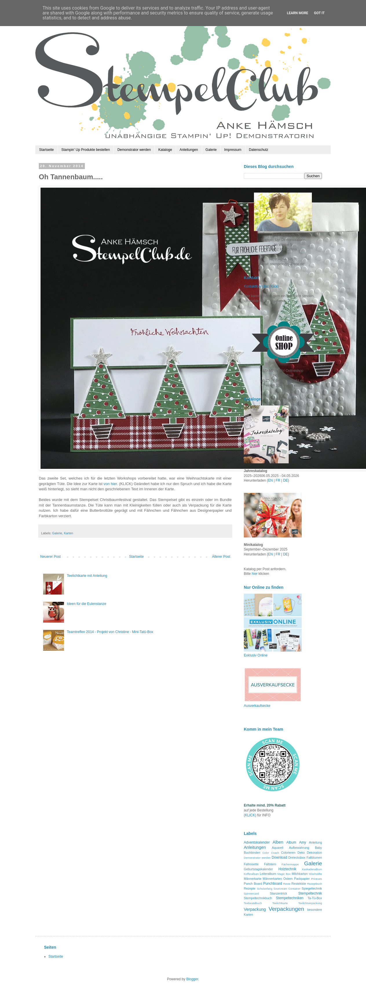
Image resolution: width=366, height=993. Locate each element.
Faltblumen (314, 857)
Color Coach (270, 852)
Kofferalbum (251, 873)
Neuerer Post (50, 557)
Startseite (46, 150)
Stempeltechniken (289, 898)
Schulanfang (264, 888)
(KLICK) (250, 815)
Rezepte (249, 888)
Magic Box (284, 873)
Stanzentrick (278, 893)
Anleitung (315, 842)
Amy (302, 842)
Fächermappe (290, 864)
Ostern (287, 878)
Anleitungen (189, 150)
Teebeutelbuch (253, 903)
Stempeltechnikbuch (258, 898)
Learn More (297, 13)
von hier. (111, 484)
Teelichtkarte (280, 903)
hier (255, 574)
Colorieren (288, 852)
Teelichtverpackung (310, 903)
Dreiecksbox (296, 857)
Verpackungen (286, 909)
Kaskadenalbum (312, 869)
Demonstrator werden (134, 150)
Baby (318, 847)
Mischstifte (315, 873)
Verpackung (255, 909)
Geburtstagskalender (258, 869)
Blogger (192, 979)
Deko (301, 852)
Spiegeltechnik (312, 888)
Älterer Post (221, 557)
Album (291, 842)
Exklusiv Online (256, 655)
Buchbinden (252, 852)
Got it (319, 13)
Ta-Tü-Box (315, 898)
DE (285, 480)
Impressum (232, 150)
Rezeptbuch (314, 883)
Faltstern (270, 864)
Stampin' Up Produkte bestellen (85, 150)
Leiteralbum (268, 873)
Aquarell (277, 847)
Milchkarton (300, 873)
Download (279, 857)
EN (270, 480)
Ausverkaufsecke (257, 706)
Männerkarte (252, 878)
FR (278, 480)
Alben (277, 842)
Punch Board (253, 883)
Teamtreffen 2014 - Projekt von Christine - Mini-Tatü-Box (110, 632)
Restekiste (299, 883)
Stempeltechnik (310, 893)
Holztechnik (288, 869)
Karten (68, 533)
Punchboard (272, 884)
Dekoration (314, 852)
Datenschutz (258, 150)
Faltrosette (251, 864)
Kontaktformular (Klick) (261, 286)
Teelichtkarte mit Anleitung (87, 576)
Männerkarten (272, 878)
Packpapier (302, 878)
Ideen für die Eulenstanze (86, 604)
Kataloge (165, 150)
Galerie (211, 150)
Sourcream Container (287, 888)
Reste (286, 883)
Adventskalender (257, 842)
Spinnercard (251, 893)
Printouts (316, 878)
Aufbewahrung (299, 847)
